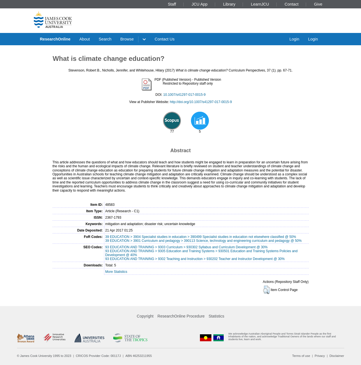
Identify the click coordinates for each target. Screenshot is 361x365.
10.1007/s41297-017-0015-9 (184, 95)
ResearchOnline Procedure (181, 316)
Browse (127, 39)
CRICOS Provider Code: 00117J (98, 355)
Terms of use (301, 355)
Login (294, 39)
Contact (292, 4)
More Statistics (116, 272)
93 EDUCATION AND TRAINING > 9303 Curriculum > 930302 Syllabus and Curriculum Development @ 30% (186, 247)
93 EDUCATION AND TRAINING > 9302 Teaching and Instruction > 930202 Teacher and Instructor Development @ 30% (195, 259)
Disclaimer (336, 355)
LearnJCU (260, 4)
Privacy (320, 355)
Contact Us (164, 39)
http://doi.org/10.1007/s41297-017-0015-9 (201, 102)
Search (105, 39)
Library (229, 4)
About (84, 39)
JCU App (201, 4)
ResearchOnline (55, 39)
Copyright (145, 316)
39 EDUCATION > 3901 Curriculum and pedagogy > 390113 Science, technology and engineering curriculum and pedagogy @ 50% (203, 241)
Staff (173, 4)
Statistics (216, 316)
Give (318, 4)
